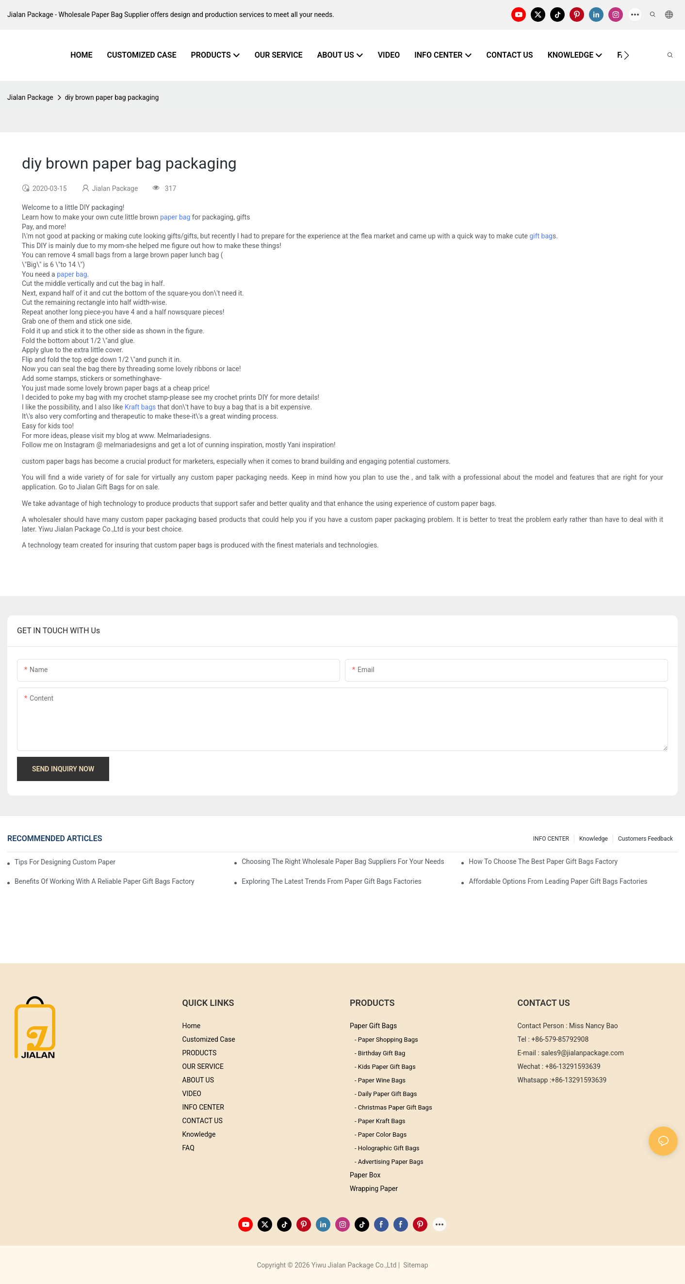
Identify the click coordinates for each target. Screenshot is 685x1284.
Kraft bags (140, 407)
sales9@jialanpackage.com (582, 1053)
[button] (626, 55)
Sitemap (415, 1265)
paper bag (175, 217)
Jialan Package (30, 97)
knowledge (593, 838)
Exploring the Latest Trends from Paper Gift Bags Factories (332, 881)
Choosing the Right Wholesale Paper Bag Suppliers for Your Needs (343, 861)
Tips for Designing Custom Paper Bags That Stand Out (65, 862)
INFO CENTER (551, 838)
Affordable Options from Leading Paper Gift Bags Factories (558, 881)
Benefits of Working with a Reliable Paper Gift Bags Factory (105, 881)
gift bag (541, 236)
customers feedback (645, 838)
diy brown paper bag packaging (112, 97)
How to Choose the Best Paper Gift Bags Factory (543, 861)
